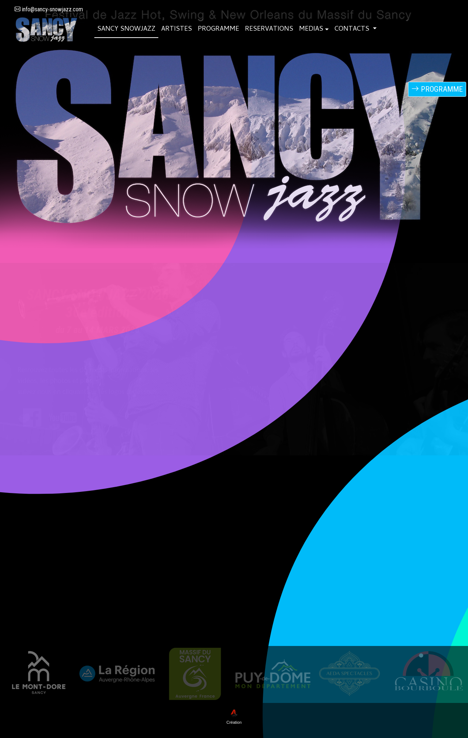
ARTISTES (176, 29)
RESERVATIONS (269, 29)
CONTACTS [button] (353, 29)
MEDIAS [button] (311, 29)
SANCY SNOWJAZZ (126, 29)
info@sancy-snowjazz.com (49, 9)
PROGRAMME (218, 29)
